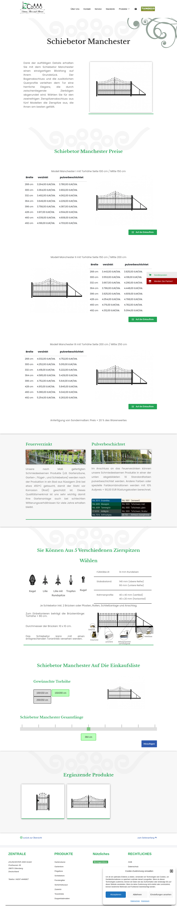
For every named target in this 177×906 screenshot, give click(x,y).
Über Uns (75, 9)
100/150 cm (42, 693)
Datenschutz (135, 901)
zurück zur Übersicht (32, 838)
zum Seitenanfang (147, 838)
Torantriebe (59, 894)
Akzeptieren (115, 894)
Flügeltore (58, 871)
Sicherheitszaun (61, 885)
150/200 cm (60, 693)
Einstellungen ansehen (160, 894)
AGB (130, 862)
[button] (171, 871)
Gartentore (58, 867)
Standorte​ (110, 9)
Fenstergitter (59, 880)
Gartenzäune (59, 862)
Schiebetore (59, 876)
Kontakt (87, 9)
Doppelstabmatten (62, 898)
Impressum (145, 901)
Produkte (124, 9)
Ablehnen (137, 894)
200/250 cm (42, 700)
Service (98, 9)
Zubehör (57, 889)
